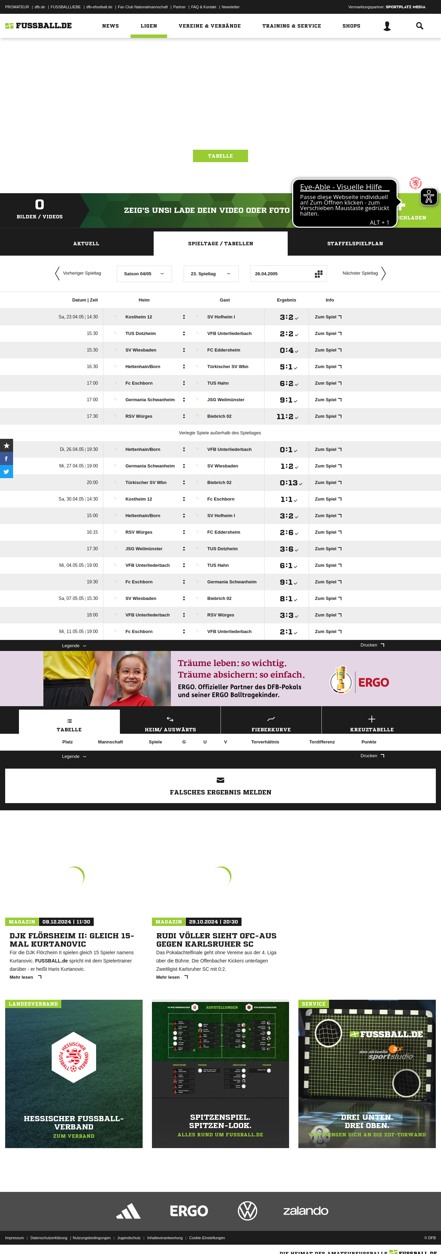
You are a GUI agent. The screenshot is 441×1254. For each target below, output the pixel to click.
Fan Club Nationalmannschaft (143, 7)
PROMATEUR (17, 7)
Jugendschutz (129, 1238)
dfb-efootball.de (99, 7)
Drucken (372, 645)
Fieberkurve (271, 723)
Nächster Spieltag (365, 273)
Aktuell (86, 243)
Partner (179, 7)
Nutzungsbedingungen (92, 1238)
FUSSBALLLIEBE (66, 7)
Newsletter (231, 7)
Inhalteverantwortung (165, 1238)
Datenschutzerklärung (48, 1238)
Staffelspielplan (355, 243)
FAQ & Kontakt (203, 7)
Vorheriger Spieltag (76, 273)
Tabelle (220, 156)
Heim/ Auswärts (170, 723)
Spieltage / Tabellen (220, 243)
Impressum (14, 1238)
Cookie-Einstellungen (207, 1238)
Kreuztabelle (372, 723)
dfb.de (39, 7)
